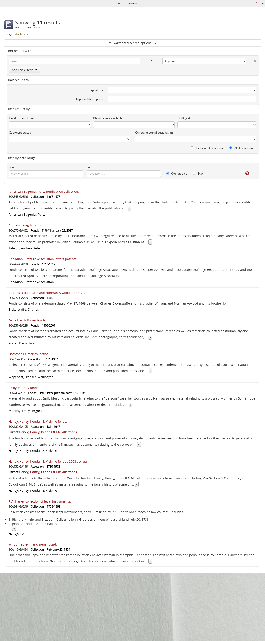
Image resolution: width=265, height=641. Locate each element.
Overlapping (176, 174)
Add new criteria (24, 70)
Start (12, 167)
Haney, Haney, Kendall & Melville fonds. (38, 421)
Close (260, 3)
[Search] (74, 61)
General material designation (154, 133)
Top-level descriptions (207, 148)
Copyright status (20, 133)
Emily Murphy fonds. (24, 388)
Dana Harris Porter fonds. (27, 320)
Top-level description (89, 99)
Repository (96, 90)
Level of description (22, 118)
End (89, 167)
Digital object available (107, 118)
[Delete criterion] (251, 60)
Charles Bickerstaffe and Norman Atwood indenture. (47, 293)
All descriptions (241, 148)
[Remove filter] (27, 34)
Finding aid (184, 118)
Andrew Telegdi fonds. (25, 225)
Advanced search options (132, 43)
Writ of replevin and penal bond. (33, 544)
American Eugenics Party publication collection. (44, 191)
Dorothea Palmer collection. (29, 354)
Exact (198, 174)
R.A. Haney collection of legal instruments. (40, 501)
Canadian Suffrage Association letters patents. (43, 259)
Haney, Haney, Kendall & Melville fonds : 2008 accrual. (49, 461)
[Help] (244, 173)
